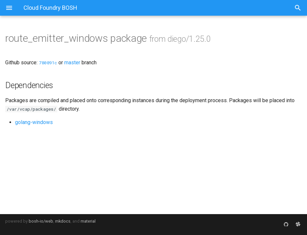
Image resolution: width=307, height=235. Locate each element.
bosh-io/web (41, 221)
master (72, 62)
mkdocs (62, 221)
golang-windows (34, 122)
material (88, 221)
